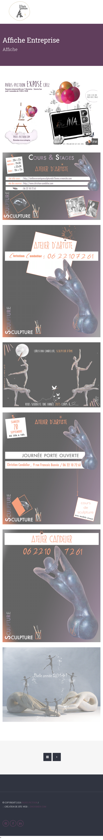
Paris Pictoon (29, 802)
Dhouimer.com (38, 806)
